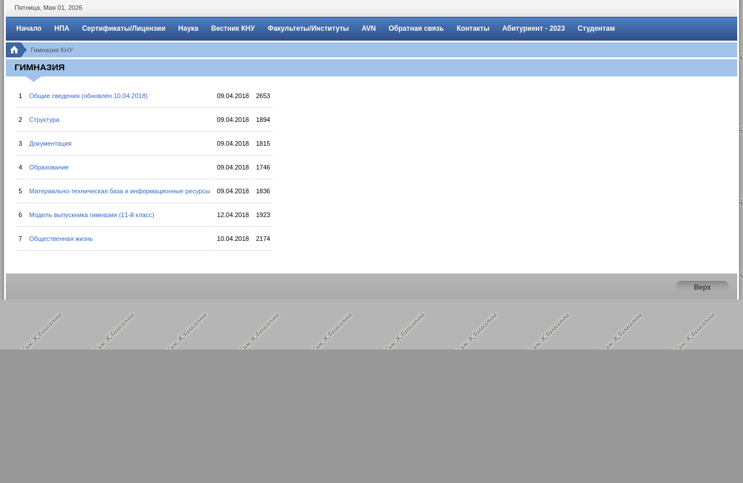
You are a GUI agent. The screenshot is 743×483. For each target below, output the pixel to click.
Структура (44, 119)
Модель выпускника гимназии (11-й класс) (91, 214)
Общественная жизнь (61, 238)
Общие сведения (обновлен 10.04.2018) (88, 95)
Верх (702, 287)
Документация (50, 143)
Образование (48, 167)
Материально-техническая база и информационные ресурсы (119, 191)
